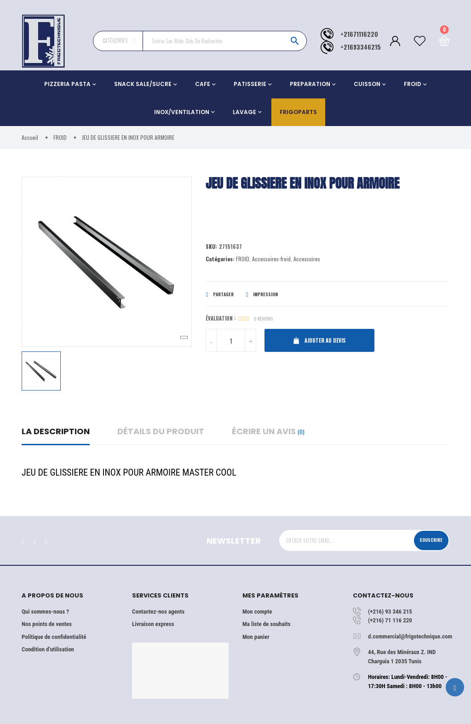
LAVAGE (244, 112)
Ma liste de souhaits (266, 624)
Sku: (212, 247)
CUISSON (367, 84)
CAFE (202, 84)
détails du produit (160, 431)
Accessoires (306, 260)
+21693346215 (360, 47)
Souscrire (427, 540)
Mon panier (255, 636)
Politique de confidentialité (54, 636)
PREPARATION (310, 84)
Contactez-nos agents (158, 611)
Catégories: (220, 260)
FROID (412, 84)
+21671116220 (359, 34)
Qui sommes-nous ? (45, 611)
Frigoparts (298, 112)
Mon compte (257, 611)
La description (56, 431)
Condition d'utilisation (48, 649)
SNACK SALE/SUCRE (143, 84)
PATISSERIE (250, 84)
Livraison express (153, 624)
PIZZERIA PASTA (67, 84)
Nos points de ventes (47, 624)
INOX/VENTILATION (181, 112)
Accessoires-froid (271, 260)
